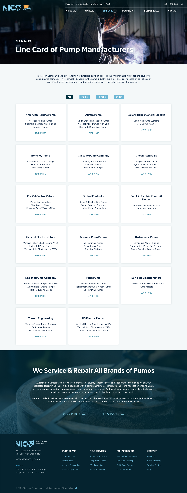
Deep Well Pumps (98, 461)
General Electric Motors (40, 237)
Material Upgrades (70, 470)
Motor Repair (68, 461)
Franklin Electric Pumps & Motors (146, 197)
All (69, 97)
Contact (172, 10)
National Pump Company (40, 277)
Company (151, 456)
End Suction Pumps (125, 461)
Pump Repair (128, 10)
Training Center (154, 465)
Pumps (84, 97)
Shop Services (68, 456)
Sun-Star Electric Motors (146, 277)
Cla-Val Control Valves (40, 196)
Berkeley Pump (40, 155)
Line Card (108, 10)
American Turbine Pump (41, 114)
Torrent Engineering (40, 318)
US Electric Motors (93, 318)
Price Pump (93, 277)
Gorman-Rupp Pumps (93, 237)
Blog (149, 470)
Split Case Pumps (125, 465)
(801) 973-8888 (171, 4)
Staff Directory (154, 461)
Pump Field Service (98, 456)
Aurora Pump (93, 114)
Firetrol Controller (93, 196)
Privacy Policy (67, 488)
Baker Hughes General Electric (146, 114)
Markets (89, 10)
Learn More (40, 133)
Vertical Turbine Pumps (127, 456)
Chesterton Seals (146, 155)
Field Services (151, 10)
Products (70, 10)
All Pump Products (125, 470)
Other (119, 97)
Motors (102, 97)
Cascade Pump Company (93, 155)
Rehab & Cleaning (97, 470)
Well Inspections (97, 465)
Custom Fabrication (71, 465)
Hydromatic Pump (146, 237)
